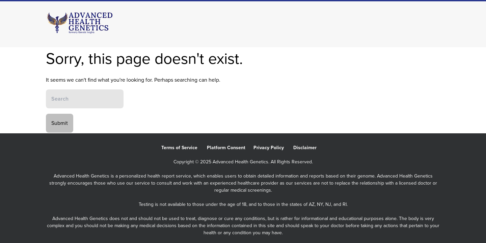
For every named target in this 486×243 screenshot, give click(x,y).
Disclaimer (309, 148)
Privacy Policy (273, 148)
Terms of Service (184, 148)
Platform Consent (230, 148)
